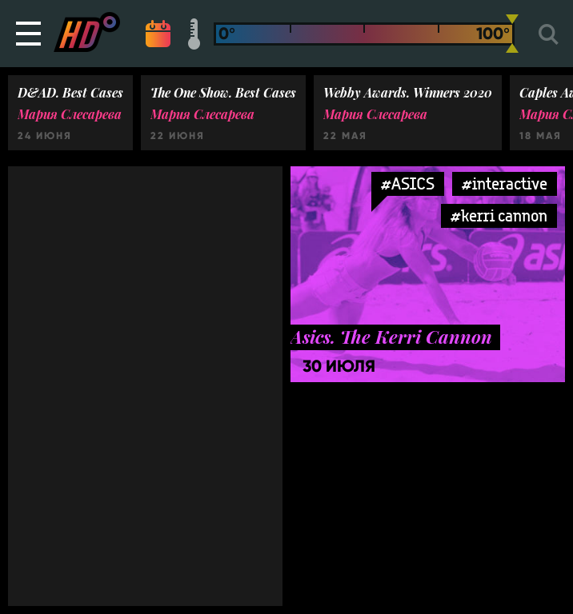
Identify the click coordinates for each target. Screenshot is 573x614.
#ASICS (408, 183)
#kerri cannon (499, 215)
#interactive (504, 183)
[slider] (512, 33)
